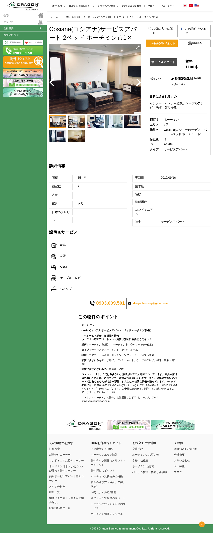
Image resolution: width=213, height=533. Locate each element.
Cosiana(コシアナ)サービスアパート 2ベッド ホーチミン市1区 (123, 17)
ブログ (151, 6)
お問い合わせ (11, 34)
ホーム (54, 17)
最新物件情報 (73, 17)
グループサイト (168, 6)
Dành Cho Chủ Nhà (131, 6)
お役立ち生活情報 (107, 6)
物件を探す (57, 6)
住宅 (6, 15)
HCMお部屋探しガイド (80, 6)
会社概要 (9, 28)
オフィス (9, 22)
